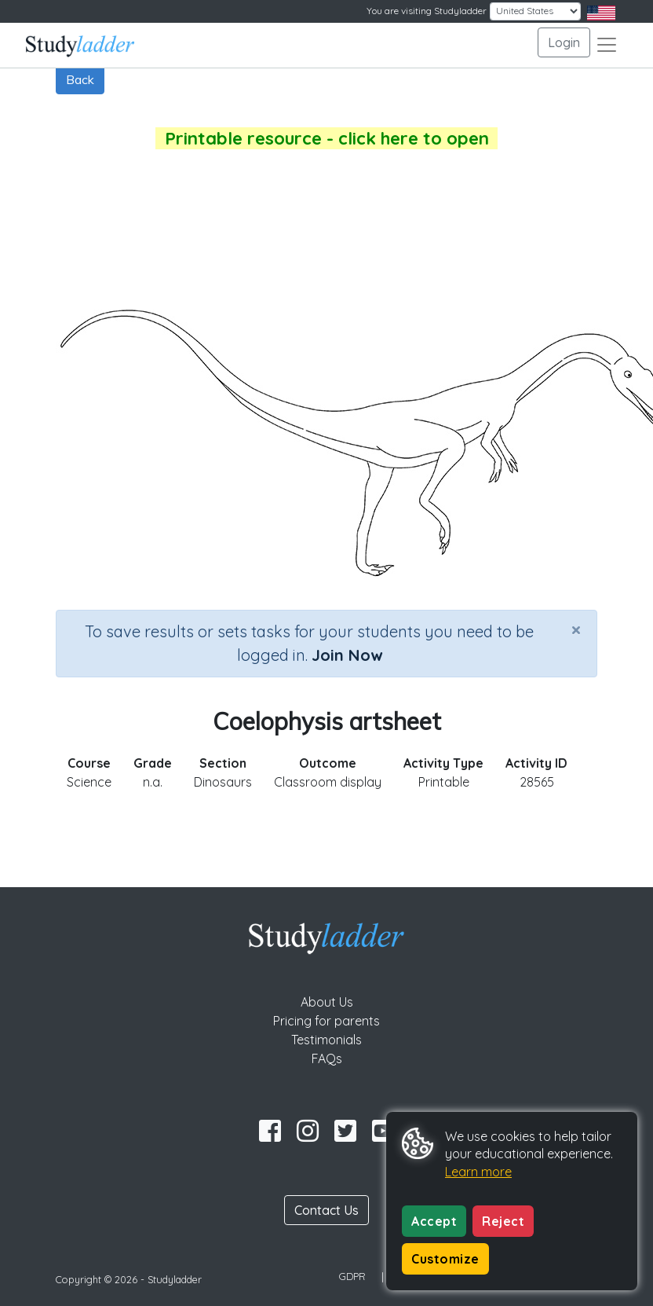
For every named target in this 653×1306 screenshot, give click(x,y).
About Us (327, 1002)
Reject (503, 1221)
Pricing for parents (326, 1021)
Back (80, 79)
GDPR (352, 1276)
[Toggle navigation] (607, 45)
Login (564, 42)
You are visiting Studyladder (427, 11)
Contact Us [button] (326, 1210)
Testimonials (326, 1039)
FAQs (327, 1058)
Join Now (347, 655)
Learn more (478, 1171)
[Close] (576, 629)
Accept (434, 1221)
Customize (445, 1259)
